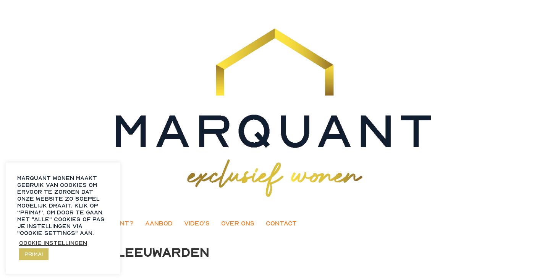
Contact (281, 223)
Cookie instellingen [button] (53, 243)
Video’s (197, 223)
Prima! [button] (33, 254)
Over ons (237, 223)
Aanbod (159, 223)
